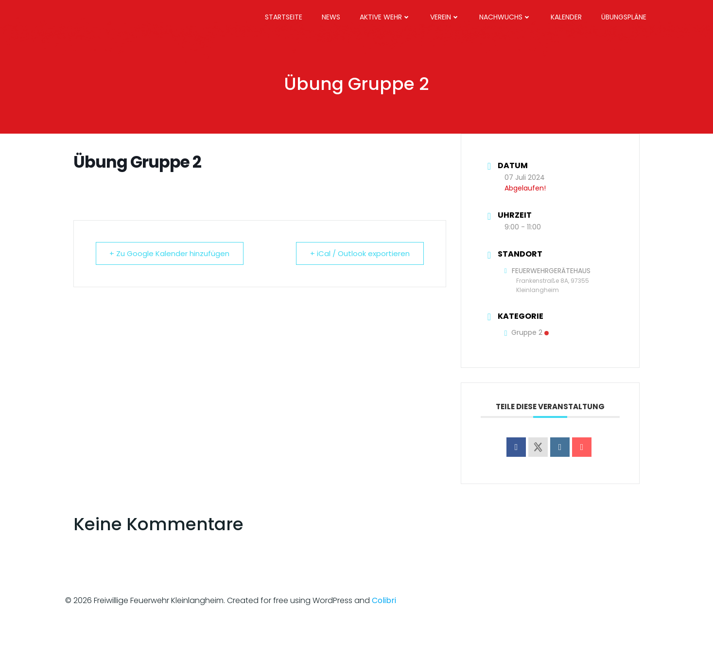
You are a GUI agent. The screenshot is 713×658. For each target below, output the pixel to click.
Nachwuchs (505, 17)
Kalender (566, 17)
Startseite (283, 17)
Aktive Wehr (385, 17)
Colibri (384, 600)
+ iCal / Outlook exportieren (360, 253)
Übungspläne (623, 17)
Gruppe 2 (526, 332)
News (331, 17)
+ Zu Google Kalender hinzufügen (170, 253)
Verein (445, 17)
